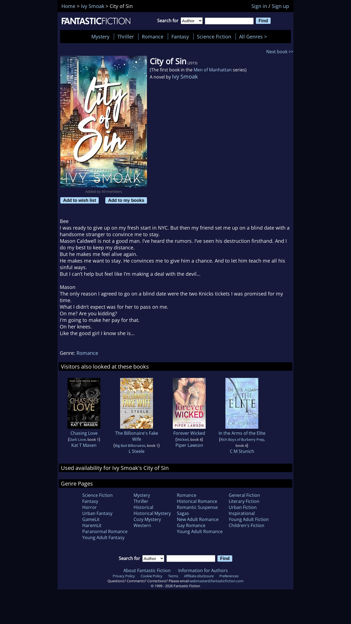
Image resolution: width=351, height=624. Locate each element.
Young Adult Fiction (249, 519)
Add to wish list (79, 200)
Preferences (229, 575)
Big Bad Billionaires (130, 445)
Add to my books (126, 200)
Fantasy (180, 36)
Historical (143, 507)
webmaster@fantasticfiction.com (216, 580)
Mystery (100, 36)
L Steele (137, 451)
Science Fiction (214, 36)
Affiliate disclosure (199, 575)
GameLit (91, 519)
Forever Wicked (189, 433)
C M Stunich (242, 451)
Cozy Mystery (147, 519)
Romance (152, 36)
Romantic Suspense (197, 507)
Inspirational (242, 513)
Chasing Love (84, 433)
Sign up (280, 6)
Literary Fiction (244, 501)
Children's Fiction (246, 525)
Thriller (125, 36)
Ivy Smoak (185, 76)
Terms (173, 575)
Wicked (183, 439)
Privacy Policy (124, 575)
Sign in (259, 6)
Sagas (183, 513)
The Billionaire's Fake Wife (136, 436)
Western (142, 525)
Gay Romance (191, 525)
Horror (89, 507)
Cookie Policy (151, 575)
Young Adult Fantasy (103, 537)
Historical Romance (197, 501)
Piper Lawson (189, 445)
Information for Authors (203, 570)
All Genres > (254, 36)
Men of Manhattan (213, 70)
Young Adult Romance (200, 531)
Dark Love (77, 439)
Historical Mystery (152, 513)
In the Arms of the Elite (242, 433)
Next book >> (279, 52)
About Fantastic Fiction (147, 570)
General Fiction (244, 495)
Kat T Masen (84, 445)
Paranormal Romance (105, 531)
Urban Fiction (243, 507)
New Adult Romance (198, 519)
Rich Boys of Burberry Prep (242, 439)
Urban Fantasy (97, 513)
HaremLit (91, 525)
